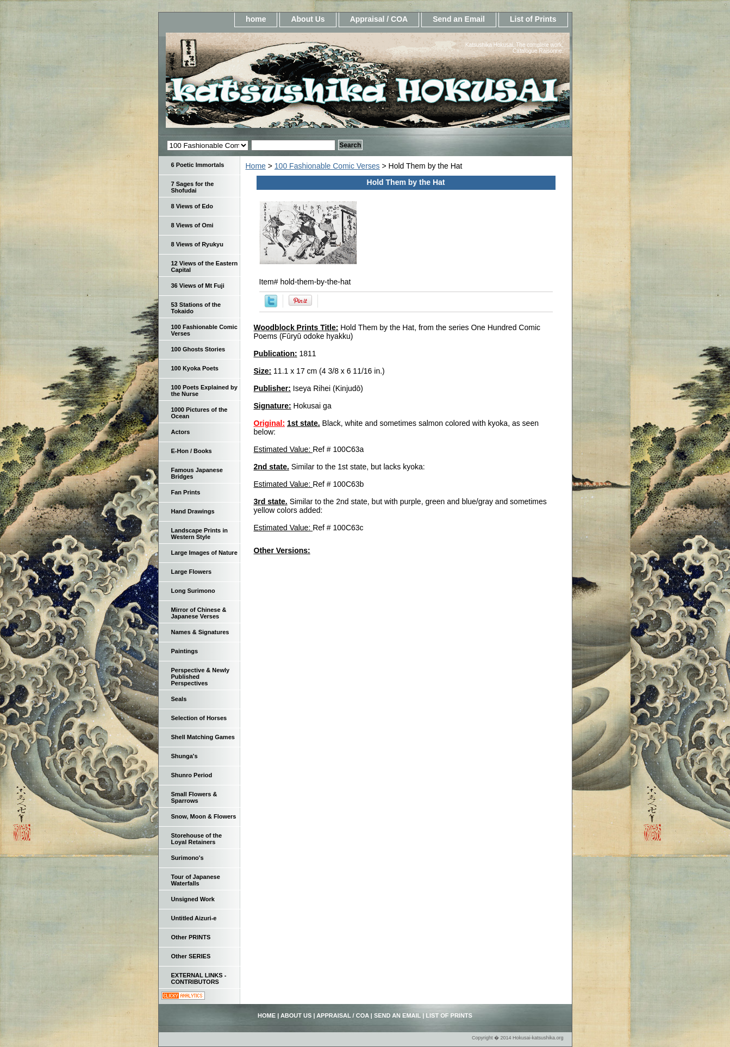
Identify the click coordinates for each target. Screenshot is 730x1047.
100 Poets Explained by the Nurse (204, 390)
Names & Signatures (200, 632)
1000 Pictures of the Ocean (199, 412)
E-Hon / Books (191, 451)
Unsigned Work (193, 899)
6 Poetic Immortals (197, 165)
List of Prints (533, 19)
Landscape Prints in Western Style (199, 533)
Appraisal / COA (379, 19)
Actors (180, 432)
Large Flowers (191, 571)
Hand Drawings (193, 511)
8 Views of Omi (192, 225)
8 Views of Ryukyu (197, 244)
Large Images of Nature (204, 552)
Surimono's (187, 857)
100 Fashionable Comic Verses (327, 166)
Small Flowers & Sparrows (194, 797)
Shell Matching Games (203, 737)
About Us (308, 19)
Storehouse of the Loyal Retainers (196, 838)
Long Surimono (193, 590)
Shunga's (184, 756)
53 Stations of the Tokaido (196, 307)
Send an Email (459, 19)
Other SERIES (191, 956)
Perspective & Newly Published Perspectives (200, 676)
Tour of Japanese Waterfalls (195, 880)
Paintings (184, 651)
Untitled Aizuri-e (194, 918)
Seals (179, 699)
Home (256, 166)
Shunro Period (192, 775)
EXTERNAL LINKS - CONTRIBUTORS (199, 978)
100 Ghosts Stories (198, 349)
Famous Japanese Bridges (197, 473)
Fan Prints (186, 492)
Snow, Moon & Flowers (203, 816)
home (256, 19)
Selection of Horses (199, 718)
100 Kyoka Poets (195, 368)
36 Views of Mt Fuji (197, 285)
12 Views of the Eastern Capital (204, 266)
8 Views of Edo (192, 206)
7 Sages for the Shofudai (192, 187)
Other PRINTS (191, 937)
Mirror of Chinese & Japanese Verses (199, 612)
